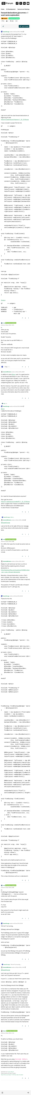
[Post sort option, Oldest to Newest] (3, 26)
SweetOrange (6, 31)
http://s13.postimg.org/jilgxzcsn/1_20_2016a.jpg (15, 119)
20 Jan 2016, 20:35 (18, 596)
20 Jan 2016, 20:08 (20, 520)
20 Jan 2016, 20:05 (20, 372)
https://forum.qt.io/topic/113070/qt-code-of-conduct (12, 1075)
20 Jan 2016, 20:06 (18, 406)
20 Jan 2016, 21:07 (20, 967)
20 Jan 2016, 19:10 (9, 325)
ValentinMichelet (7, 372)
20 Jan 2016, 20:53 (18, 923)
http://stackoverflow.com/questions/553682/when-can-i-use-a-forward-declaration (15, 571)
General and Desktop (14, 18)
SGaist (4, 1031)
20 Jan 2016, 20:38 (9, 887)
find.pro (3, 300)
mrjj (4, 323)
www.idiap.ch (11, 1071)
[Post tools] (28, 318)
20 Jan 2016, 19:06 (18, 31)
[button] (2, 1092)
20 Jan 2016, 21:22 (9, 1033)
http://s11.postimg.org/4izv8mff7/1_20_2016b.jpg (15, 502)
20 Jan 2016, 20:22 (20, 561)
